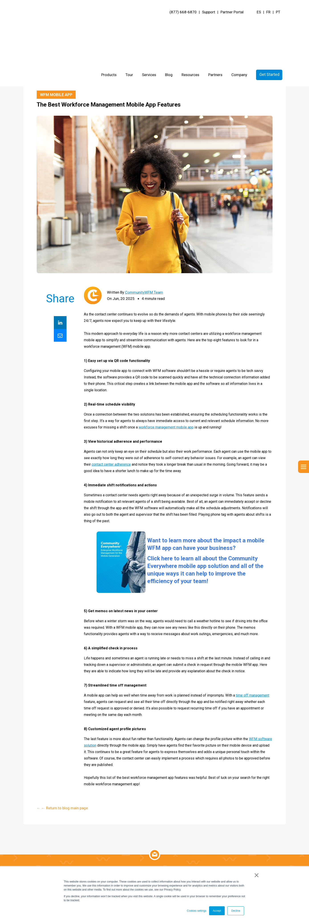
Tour (129, 23)
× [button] (256, 875)
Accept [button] (217, 910)
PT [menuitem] (278, 12)
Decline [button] (235, 910)
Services (149, 23)
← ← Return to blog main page (62, 81)
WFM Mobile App (56, 94)
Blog (169, 23)
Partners (215, 23)
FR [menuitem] (268, 12)
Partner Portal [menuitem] (232, 12)
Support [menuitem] (208, 12)
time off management (252, 695)
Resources (190, 23)
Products (109, 23)
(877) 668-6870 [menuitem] (183, 12)
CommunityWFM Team (144, 292)
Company (239, 23)
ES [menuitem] (259, 12)
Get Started (269, 23)
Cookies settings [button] (196, 910)
